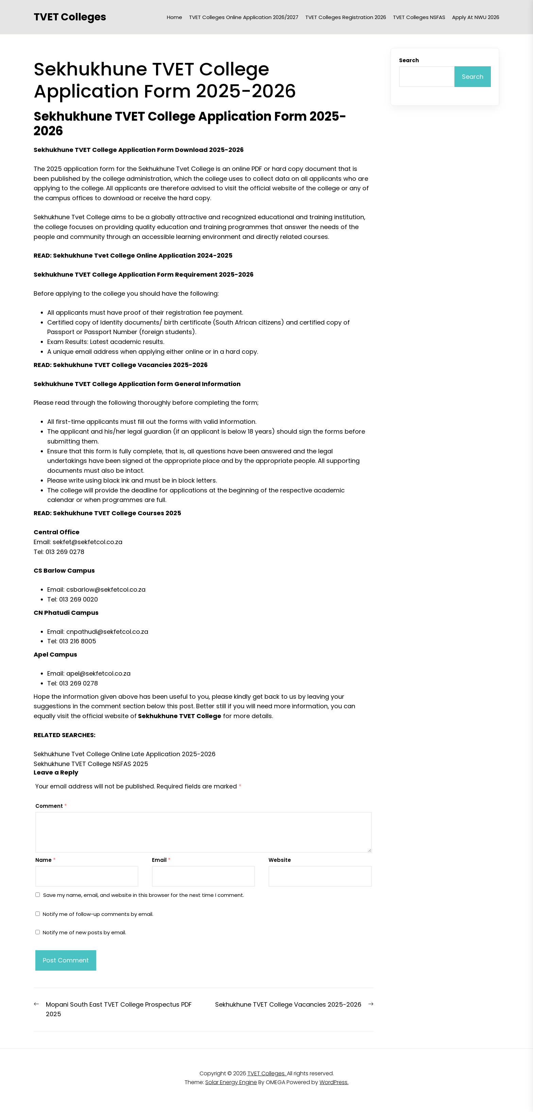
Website (280, 860)
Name (45, 860)
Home (174, 17)
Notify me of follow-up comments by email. (98, 914)
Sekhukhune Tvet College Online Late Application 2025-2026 (125, 754)
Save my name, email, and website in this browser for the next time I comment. (143, 895)
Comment (51, 806)
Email (161, 860)
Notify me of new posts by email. (84, 932)
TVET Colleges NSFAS (419, 17)
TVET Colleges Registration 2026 (345, 17)
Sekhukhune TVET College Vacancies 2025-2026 (130, 365)
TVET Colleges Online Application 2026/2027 (243, 17)
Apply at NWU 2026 (475, 17)
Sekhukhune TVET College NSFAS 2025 (91, 764)
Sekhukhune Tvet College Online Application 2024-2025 (143, 255)
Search (409, 60)
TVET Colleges (70, 17)
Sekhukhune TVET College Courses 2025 (117, 513)
